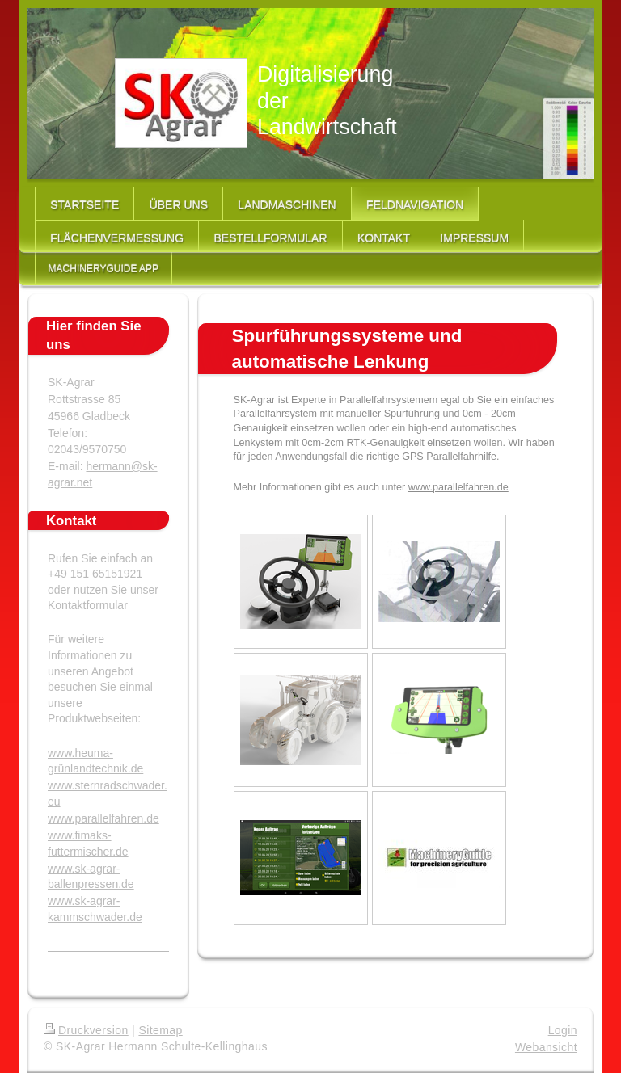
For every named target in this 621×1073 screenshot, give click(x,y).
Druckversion (86, 1030)
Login (562, 1030)
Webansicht (546, 1047)
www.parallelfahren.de (458, 487)
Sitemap (160, 1030)
